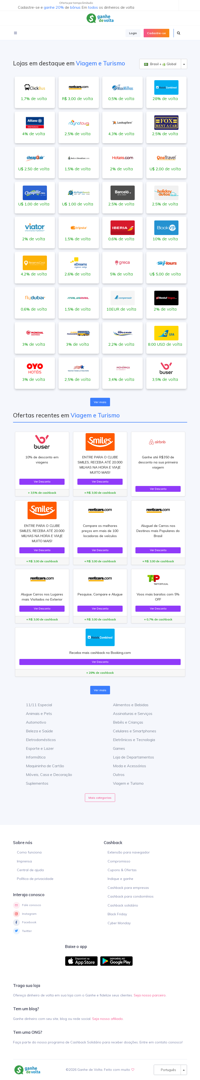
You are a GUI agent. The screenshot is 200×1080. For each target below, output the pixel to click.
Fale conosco (27, 905)
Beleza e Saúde (36, 730)
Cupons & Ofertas (122, 870)
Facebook (24, 922)
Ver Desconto (42, 481)
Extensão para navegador (129, 852)
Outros (115, 774)
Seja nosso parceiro (150, 995)
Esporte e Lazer (36, 748)
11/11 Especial (35, 704)
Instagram (25, 913)
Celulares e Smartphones (131, 730)
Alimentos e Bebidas (127, 704)
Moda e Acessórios (126, 765)
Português (167, 1070)
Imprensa (24, 861)
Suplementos (33, 783)
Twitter (22, 931)
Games (115, 748)
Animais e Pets (35, 713)
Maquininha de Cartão (41, 765)
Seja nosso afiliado (107, 1019)
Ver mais (100, 402)
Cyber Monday (119, 923)
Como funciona (29, 852)
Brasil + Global (160, 64)
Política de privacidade (35, 879)
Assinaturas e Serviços (129, 713)
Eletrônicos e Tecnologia (130, 739)
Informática (32, 757)
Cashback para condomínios (131, 896)
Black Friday (117, 914)
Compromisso (119, 861)
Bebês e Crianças (124, 722)
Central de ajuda (30, 870)
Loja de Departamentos (130, 757)
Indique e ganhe (120, 879)
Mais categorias (100, 797)
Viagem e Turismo (125, 783)
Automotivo (32, 722)
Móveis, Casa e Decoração (45, 774)
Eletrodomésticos (37, 739)
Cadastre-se (156, 33)
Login (133, 33)
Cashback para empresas (128, 887)
